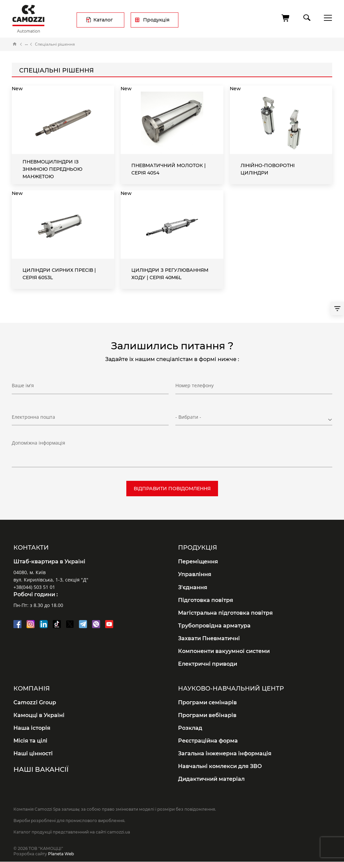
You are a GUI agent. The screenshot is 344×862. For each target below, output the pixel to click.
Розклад (190, 728)
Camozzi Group (34, 702)
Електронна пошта (33, 417)
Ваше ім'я (23, 385)
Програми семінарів (207, 702)
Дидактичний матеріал (211, 779)
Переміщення (198, 561)
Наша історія (31, 728)
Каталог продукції (26, 44)
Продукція (156, 20)
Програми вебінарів (207, 715)
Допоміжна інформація (38, 443)
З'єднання (192, 587)
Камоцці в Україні (38, 715)
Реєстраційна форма (208, 741)
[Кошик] (286, 18)
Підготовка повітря (205, 600)
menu (326, 17)
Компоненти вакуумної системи (224, 651)
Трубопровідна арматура (214, 625)
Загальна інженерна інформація (224, 753)
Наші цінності (33, 753)
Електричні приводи (207, 664)
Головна (15, 44)
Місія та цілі (30, 741)
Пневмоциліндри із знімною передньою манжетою (52, 169)
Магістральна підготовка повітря (225, 613)
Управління (194, 574)
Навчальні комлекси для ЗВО (220, 766)
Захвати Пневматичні (209, 638)
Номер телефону (194, 385)
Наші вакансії (41, 769)
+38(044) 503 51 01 (34, 587)
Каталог (103, 20)
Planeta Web (61, 853)
